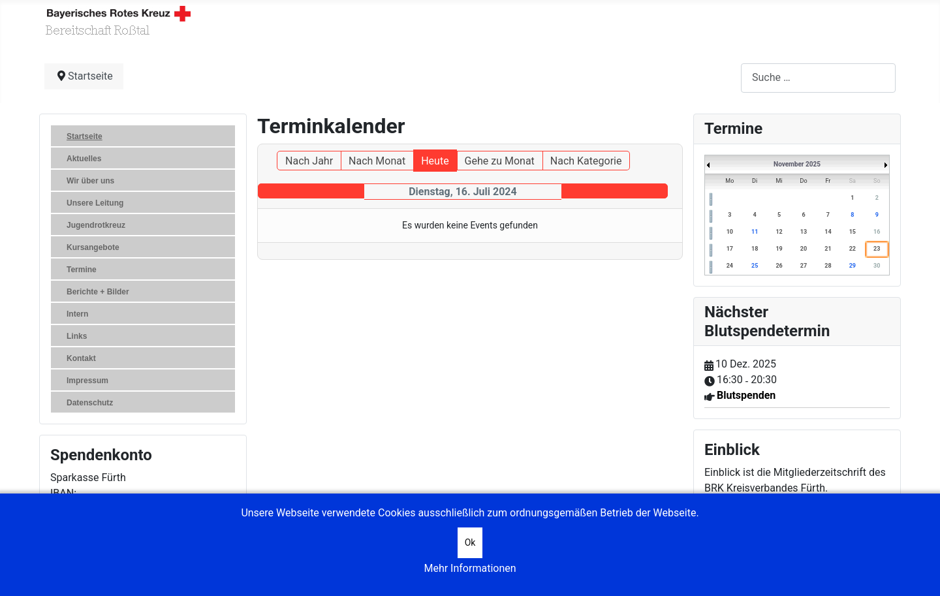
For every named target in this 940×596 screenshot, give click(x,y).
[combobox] (818, 78)
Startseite (84, 136)
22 (852, 248)
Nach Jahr (309, 161)
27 (803, 265)
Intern (77, 314)
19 (779, 248)
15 (852, 231)
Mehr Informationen (470, 568)
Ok (470, 542)
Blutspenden (746, 395)
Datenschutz (90, 402)
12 (779, 231)
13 (803, 231)
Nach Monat (377, 161)
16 (876, 231)
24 (730, 265)
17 (730, 248)
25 (754, 265)
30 (876, 265)
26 (779, 265)
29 (852, 265)
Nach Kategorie (586, 161)
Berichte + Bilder (98, 291)
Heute (434, 161)
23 (876, 248)
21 (827, 248)
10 (730, 231)
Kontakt (81, 358)
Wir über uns (90, 180)
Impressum (87, 380)
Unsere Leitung (95, 203)
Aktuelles (84, 158)
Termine (82, 269)
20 (803, 248)
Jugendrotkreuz (96, 225)
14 (827, 231)
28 (827, 265)
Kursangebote (93, 247)
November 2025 (797, 164)
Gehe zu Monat (500, 161)
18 (754, 248)
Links (77, 336)
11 (754, 231)
